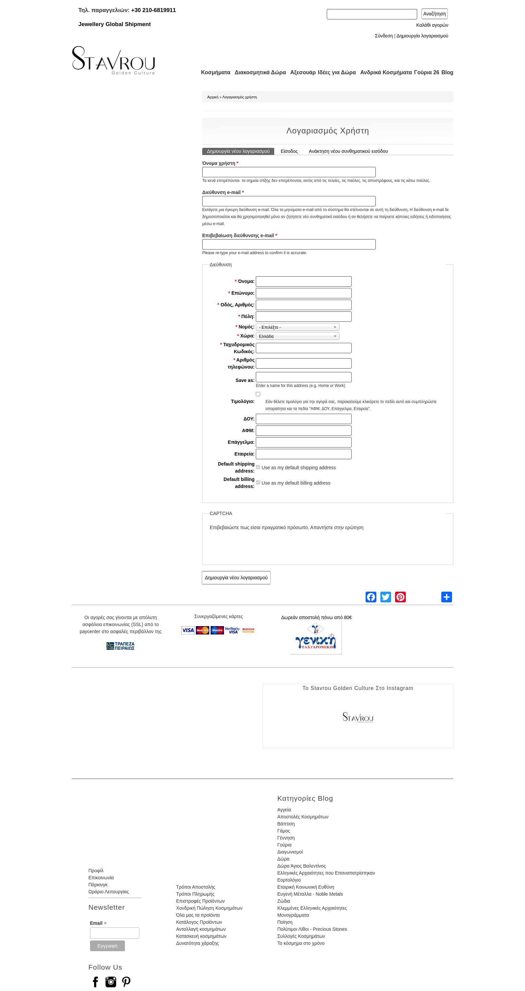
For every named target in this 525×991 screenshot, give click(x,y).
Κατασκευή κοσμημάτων (201, 936)
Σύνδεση (384, 35)
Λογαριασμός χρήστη (239, 97)
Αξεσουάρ (299, 72)
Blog (447, 72)
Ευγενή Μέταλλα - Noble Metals (310, 894)
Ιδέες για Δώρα (335, 72)
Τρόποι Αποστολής (195, 887)
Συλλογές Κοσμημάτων (301, 936)
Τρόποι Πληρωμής (195, 894)
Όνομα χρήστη (220, 163)
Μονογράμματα (293, 915)
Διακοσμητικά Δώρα (257, 72)
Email (98, 923)
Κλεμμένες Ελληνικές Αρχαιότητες (312, 908)
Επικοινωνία (101, 877)
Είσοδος (289, 151)
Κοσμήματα (213, 72)
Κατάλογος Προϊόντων (199, 922)
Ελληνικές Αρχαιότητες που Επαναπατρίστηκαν (326, 873)
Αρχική (212, 97)
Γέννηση (286, 837)
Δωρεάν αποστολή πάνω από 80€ (316, 617)
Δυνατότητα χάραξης (197, 943)
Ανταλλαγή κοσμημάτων (201, 929)
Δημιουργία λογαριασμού (422, 35)
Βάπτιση (286, 823)
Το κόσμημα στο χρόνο (300, 943)
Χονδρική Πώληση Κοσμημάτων (209, 908)
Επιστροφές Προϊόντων (200, 901)
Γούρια (284, 845)
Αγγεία (284, 809)
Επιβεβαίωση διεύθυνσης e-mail (239, 235)
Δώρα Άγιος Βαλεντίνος (301, 866)
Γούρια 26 (425, 72)
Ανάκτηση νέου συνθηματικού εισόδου (348, 151)
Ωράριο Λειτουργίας (108, 891)
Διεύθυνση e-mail (223, 192)
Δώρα (283, 859)
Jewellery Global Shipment (114, 24)
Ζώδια (283, 901)
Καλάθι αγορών (432, 25)
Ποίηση (284, 922)
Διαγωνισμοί (290, 852)
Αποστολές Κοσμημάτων (302, 816)
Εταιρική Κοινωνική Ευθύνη (305, 887)
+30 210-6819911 (153, 10)
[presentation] (261, 544)
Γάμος (283, 830)
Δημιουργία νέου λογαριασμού (240, 151)
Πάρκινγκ (97, 884)
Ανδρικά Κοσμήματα (383, 72)
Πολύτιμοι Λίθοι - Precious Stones (312, 929)
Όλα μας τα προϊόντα (198, 915)
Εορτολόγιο (289, 880)
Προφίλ (95, 870)
